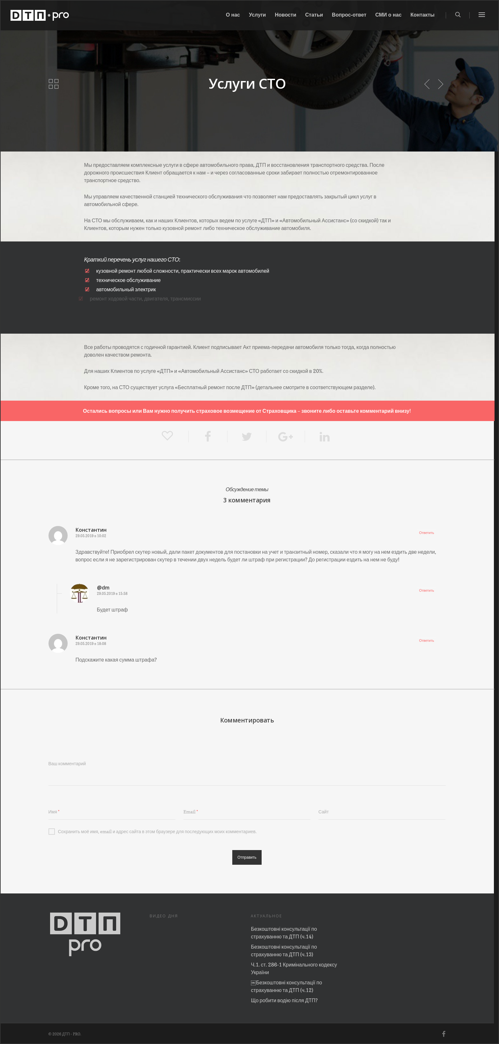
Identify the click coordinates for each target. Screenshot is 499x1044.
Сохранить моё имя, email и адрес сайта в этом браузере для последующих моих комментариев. (152, 831)
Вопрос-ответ (349, 15)
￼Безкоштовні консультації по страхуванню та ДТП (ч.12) (286, 986)
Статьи (314, 15)
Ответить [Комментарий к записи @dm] (426, 590)
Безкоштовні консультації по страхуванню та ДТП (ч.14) (284, 933)
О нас (233, 15)
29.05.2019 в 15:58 (112, 593)
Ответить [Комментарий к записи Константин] (426, 532)
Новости (285, 15)
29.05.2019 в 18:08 (91, 643)
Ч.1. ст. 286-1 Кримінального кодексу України (294, 968)
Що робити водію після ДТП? (284, 1000)
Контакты (423, 15)
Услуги (257, 15)
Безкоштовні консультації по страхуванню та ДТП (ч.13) (284, 951)
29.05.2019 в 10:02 (91, 536)
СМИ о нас (388, 15)
